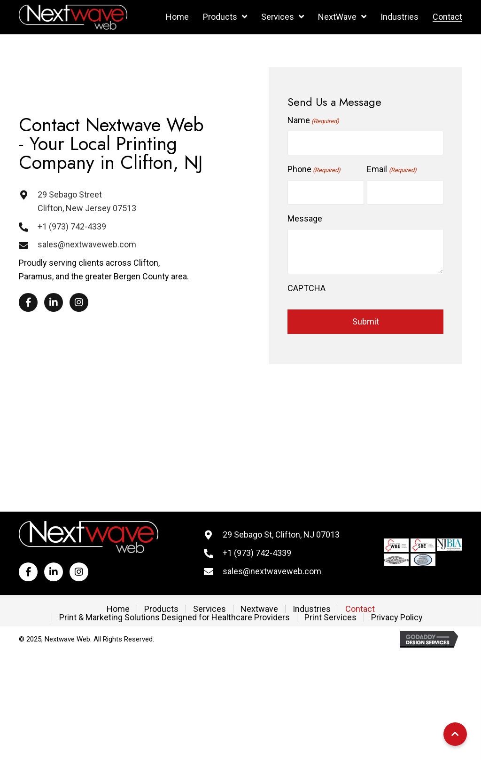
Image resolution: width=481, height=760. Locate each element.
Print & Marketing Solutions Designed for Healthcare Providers (174, 617)
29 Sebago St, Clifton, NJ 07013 (281, 534)
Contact (360, 609)
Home (118, 609)
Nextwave (259, 609)
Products (161, 609)
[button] (28, 302)
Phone (314, 169)
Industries (312, 609)
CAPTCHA (306, 288)
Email (391, 169)
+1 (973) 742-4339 (72, 226)
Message (304, 218)
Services (209, 609)
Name (313, 121)
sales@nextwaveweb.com (87, 244)
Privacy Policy (397, 617)
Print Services (330, 617)
